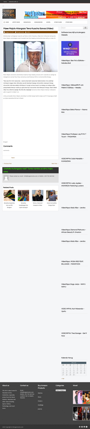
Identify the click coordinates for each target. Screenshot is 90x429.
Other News (69, 22)
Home (5, 1)
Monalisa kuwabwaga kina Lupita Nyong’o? (23, 205)
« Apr (62, 378)
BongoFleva (27, 22)
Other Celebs (58, 22)
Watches (40, 393)
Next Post (55, 163)
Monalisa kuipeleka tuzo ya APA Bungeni (9, 205)
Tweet (13, 157)
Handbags (40, 405)
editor (28, 32)
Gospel (48, 22)
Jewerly (40, 409)
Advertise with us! (13, 1)
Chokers (40, 401)
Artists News (16, 22)
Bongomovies (38, 22)
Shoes (39, 397)
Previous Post (7, 163)
